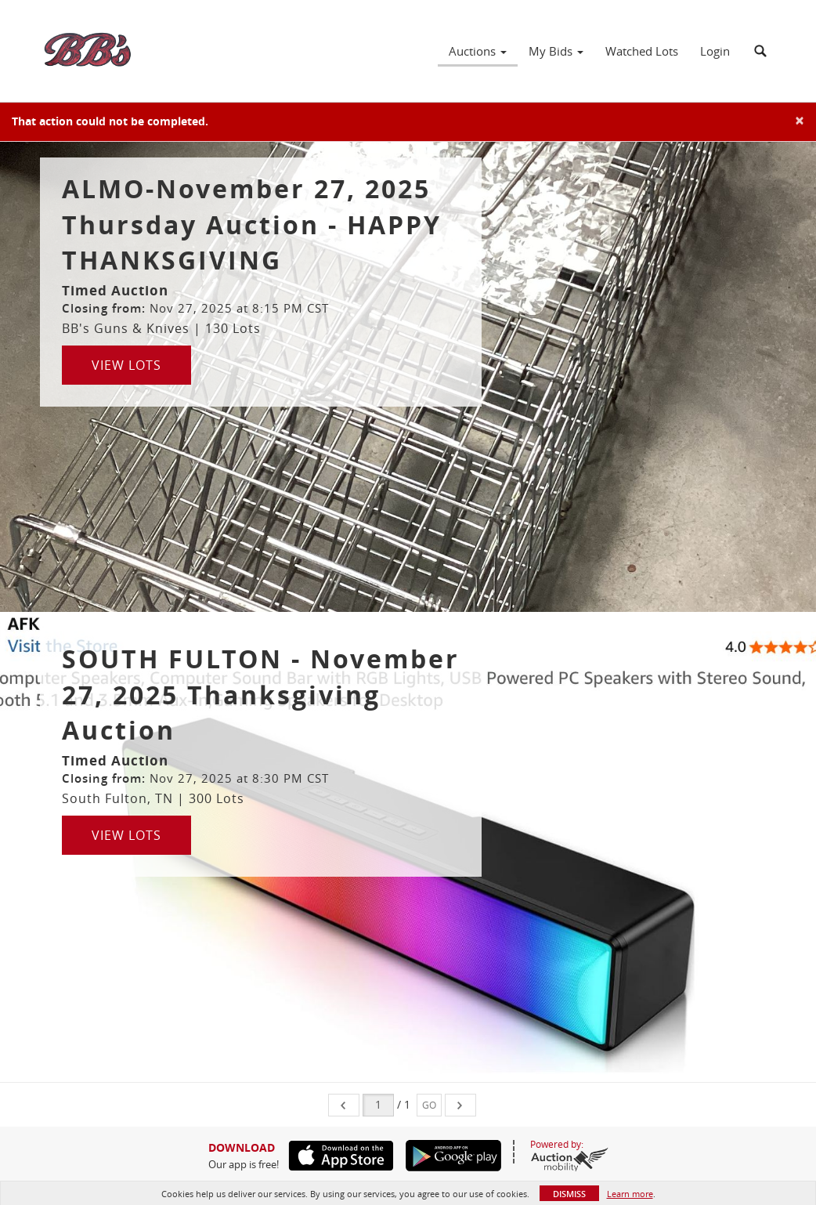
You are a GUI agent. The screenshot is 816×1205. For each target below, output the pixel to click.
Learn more (630, 1194)
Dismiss (569, 1194)
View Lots (126, 365)
